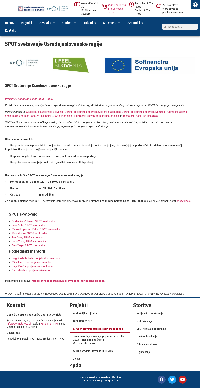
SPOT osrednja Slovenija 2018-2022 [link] (93, 351)
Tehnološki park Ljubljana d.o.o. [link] (140, 116)
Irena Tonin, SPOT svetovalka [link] (29, 241)
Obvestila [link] (47, 23)
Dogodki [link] (26, 23)
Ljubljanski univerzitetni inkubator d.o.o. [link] (96, 116)
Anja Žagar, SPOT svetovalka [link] (28, 245)
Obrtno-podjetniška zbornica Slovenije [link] (87, 111)
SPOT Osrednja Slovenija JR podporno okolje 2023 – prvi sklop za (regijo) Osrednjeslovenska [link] (98, 340)
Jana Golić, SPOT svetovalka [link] (28, 225)
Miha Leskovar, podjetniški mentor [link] (31, 262)
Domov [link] (9, 23)
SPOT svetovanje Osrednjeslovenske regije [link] (98, 328)
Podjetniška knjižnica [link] (85, 313)
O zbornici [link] (135, 23)
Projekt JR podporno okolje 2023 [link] (24, 99)
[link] (195, 4)
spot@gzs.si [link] (183, 201)
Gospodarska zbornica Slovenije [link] (45, 111)
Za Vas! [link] (77, 358)
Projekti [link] (89, 23)
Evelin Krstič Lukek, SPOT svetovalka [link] (33, 221)
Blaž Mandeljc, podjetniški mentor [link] (31, 270)
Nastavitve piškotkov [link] (110, 377)
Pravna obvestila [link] (88, 377)
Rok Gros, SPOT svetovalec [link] (28, 237)
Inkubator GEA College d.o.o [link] (56, 116)
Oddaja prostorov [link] (147, 344)
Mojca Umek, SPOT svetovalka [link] (29, 233)
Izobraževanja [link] (144, 321)
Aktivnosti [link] (111, 23)
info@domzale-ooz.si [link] (19, 323)
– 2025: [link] (49, 99)
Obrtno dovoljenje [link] (147, 336)
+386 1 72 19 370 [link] (117, 5)
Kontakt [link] (10, 30)
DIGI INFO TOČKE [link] (82, 321)
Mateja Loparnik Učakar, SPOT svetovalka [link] (36, 229)
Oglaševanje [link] (144, 352)
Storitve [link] (69, 23)
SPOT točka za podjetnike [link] (151, 328)
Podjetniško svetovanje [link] (150, 313)
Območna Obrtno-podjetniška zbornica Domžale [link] (138, 111)
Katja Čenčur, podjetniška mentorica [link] (32, 266)
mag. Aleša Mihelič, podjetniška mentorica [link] (36, 258)
